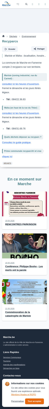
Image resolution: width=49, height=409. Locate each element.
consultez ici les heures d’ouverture (20, 84)
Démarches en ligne (11, 368)
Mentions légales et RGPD (23, 395)
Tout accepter (34, 401)
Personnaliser (17, 401)
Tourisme (7, 361)
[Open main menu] (17, 4)
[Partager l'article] (39, 48)
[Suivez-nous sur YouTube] (45, 4)
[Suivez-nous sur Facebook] (32, 4)
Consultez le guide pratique (16, 142)
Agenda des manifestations (14, 365)
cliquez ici (7, 156)
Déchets (13, 36)
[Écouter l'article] (10, 49)
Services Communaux (12, 357)
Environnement (29, 36)
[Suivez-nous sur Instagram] (39, 4)
